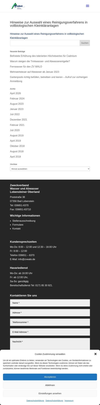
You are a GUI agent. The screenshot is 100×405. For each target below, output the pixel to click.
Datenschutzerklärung (35, 401)
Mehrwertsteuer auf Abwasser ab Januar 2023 (34, 72)
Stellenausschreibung (23, 221)
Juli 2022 (15, 114)
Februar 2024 (17, 98)
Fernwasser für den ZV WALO (26, 66)
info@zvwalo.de (26, 259)
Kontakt (16, 228)
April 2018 (15, 156)
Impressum (69, 401)
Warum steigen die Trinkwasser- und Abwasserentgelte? (40, 61)
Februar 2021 (17, 125)
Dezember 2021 (18, 119)
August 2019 (17, 135)
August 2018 (17, 151)
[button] (95, 353)
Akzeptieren (50, 377)
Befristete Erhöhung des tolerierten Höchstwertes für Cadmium (43, 56)
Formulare (17, 224)
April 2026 (15, 93)
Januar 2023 (16, 109)
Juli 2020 (15, 130)
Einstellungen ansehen (50, 393)
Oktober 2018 (17, 146)
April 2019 (15, 141)
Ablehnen (50, 385)
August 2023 (17, 104)
